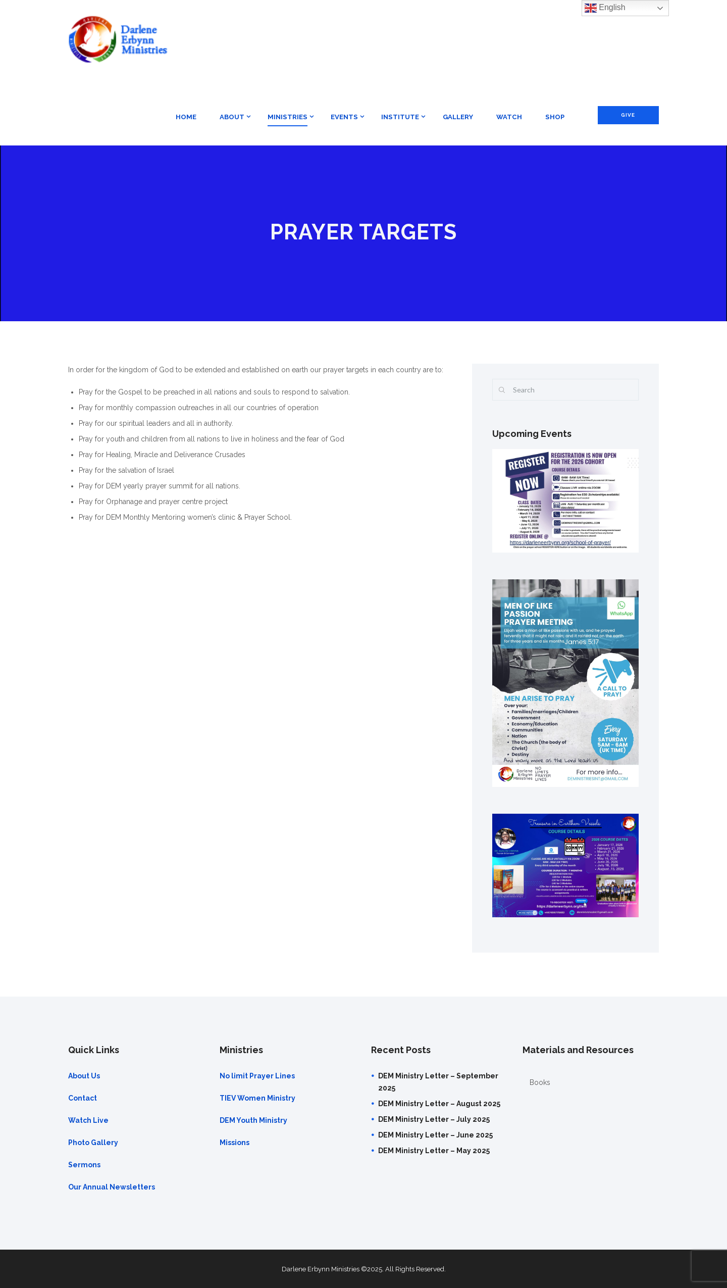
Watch (509, 117)
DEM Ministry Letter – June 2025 (435, 1135)
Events (344, 117)
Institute (400, 117)
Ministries (287, 117)
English (605, 8)
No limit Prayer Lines (257, 1076)
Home (186, 117)
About (232, 117)
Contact (82, 1098)
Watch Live (88, 1120)
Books (540, 1082)
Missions (234, 1142)
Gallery (458, 117)
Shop (554, 117)
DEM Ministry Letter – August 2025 (439, 1104)
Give (628, 115)
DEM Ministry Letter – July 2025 (434, 1119)
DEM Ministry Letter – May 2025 (434, 1151)
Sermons (84, 1165)
